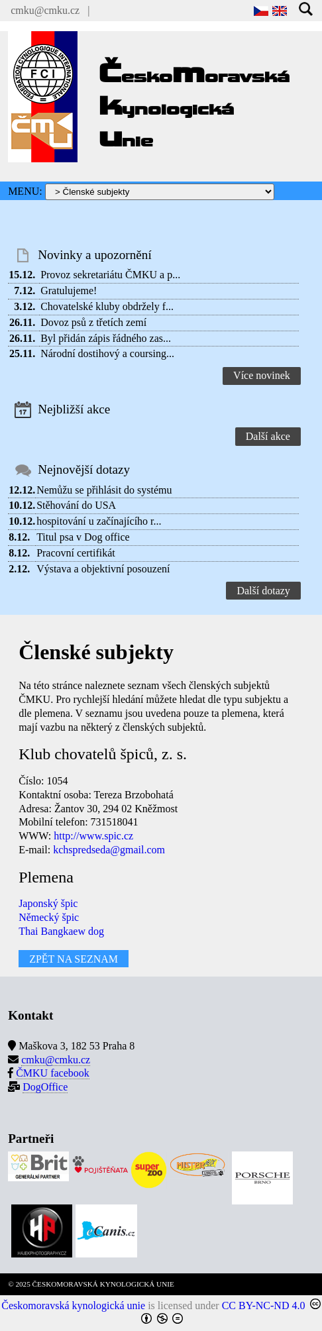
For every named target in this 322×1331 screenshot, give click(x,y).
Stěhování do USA (76, 505)
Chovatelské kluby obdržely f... (107, 306)
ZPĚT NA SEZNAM (73, 959)
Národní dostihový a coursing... (107, 353)
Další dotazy (263, 590)
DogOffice (45, 1086)
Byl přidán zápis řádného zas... (105, 338)
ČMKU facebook (52, 1073)
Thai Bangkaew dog (61, 931)
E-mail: (34, 849)
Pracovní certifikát (75, 553)
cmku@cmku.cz (45, 10)
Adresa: (35, 808)
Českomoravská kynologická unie (73, 1305)
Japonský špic (48, 903)
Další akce (268, 436)
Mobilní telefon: (53, 821)
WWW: (35, 835)
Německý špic (49, 917)
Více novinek (261, 375)
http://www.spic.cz (93, 835)
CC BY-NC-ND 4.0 (263, 1305)
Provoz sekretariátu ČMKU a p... (110, 274)
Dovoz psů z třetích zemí (93, 322)
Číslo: (31, 780)
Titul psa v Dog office (82, 537)
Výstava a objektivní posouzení (103, 568)
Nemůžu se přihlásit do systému (104, 490)
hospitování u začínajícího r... (98, 521)
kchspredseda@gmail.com (109, 849)
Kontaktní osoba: (55, 794)
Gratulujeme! (68, 290)
